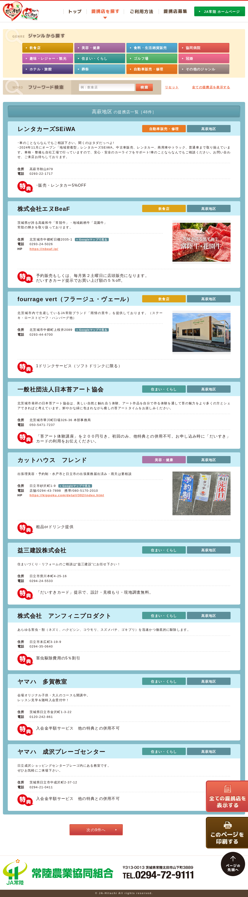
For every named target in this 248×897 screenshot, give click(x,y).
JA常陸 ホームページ (222, 12)
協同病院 (193, 48)
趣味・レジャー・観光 (48, 58)
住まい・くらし (95, 58)
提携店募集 (173, 11)
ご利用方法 (141, 11)
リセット (172, 87)
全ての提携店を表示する (211, 87)
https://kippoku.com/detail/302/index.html (67, 495)
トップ (74, 11)
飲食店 (35, 48)
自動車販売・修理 (148, 69)
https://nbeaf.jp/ (44, 249)
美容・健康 (91, 48)
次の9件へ (96, 830)
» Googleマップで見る (91, 239)
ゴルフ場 (141, 58)
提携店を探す (105, 11)
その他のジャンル (200, 69)
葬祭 (85, 69)
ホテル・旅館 (41, 69)
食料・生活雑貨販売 (150, 48)
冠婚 (189, 58)
